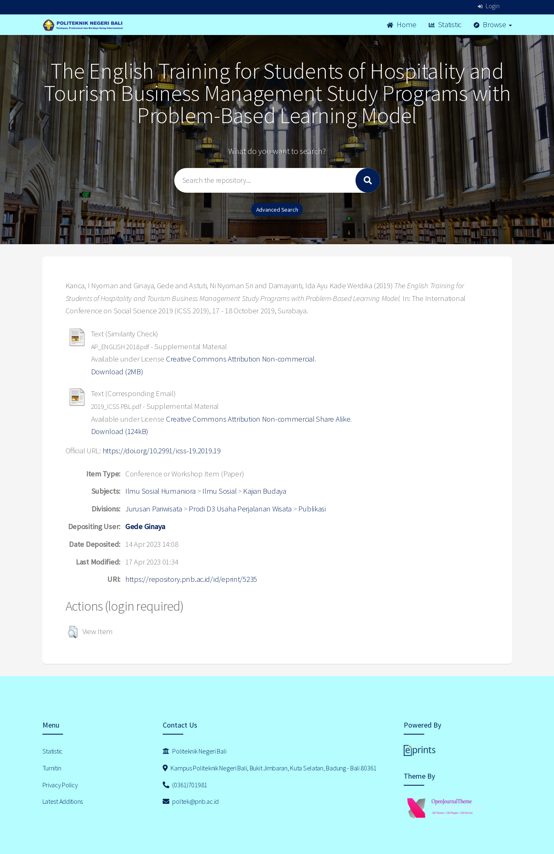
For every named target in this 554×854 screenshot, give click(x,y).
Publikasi (311, 508)
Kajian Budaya (264, 491)
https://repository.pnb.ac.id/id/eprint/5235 (191, 579)
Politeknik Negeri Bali (194, 751)
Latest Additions (62, 801)
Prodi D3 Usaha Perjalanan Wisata (240, 508)
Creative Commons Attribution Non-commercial (240, 359)
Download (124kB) (120, 431)
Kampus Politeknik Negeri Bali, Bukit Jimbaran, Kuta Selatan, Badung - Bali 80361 (269, 768)
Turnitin (51, 768)
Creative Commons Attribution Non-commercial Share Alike (258, 419)
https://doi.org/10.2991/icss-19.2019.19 (162, 450)
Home (401, 24)
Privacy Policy (60, 785)
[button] (72, 632)
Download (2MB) (117, 371)
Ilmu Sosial (219, 491)
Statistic (445, 24)
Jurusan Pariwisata (153, 508)
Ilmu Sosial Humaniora (160, 491)
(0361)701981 (185, 785)
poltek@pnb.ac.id (191, 801)
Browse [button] (493, 24)
